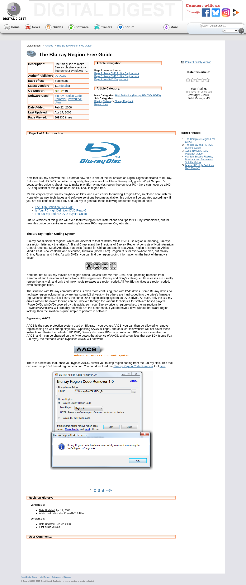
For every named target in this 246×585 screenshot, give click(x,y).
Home (12, 27)
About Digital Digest (29, 577)
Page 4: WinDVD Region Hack (111, 79)
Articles (49, 45)
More (170, 27)
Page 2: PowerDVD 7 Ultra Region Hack (116, 73)
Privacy (47, 577)
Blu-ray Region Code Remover (133, 366)
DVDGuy (60, 75)
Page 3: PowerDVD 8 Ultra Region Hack (116, 76)
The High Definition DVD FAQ (54, 207)
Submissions (57, 577)
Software (78, 27)
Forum (125, 27)
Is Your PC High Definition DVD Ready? (60, 210)
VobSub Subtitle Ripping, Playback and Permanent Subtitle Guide (199, 159)
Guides (54, 27)
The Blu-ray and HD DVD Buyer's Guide (61, 213)
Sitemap (67, 577)
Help (41, 577)
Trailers (103, 27)
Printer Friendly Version (198, 62)
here (162, 366)
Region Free (101, 104)
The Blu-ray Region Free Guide (74, 45)
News (32, 27)
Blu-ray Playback (123, 101)
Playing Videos (102, 101)
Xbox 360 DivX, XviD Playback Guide (196, 152)
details (64, 85)
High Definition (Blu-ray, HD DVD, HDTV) (138, 95)
